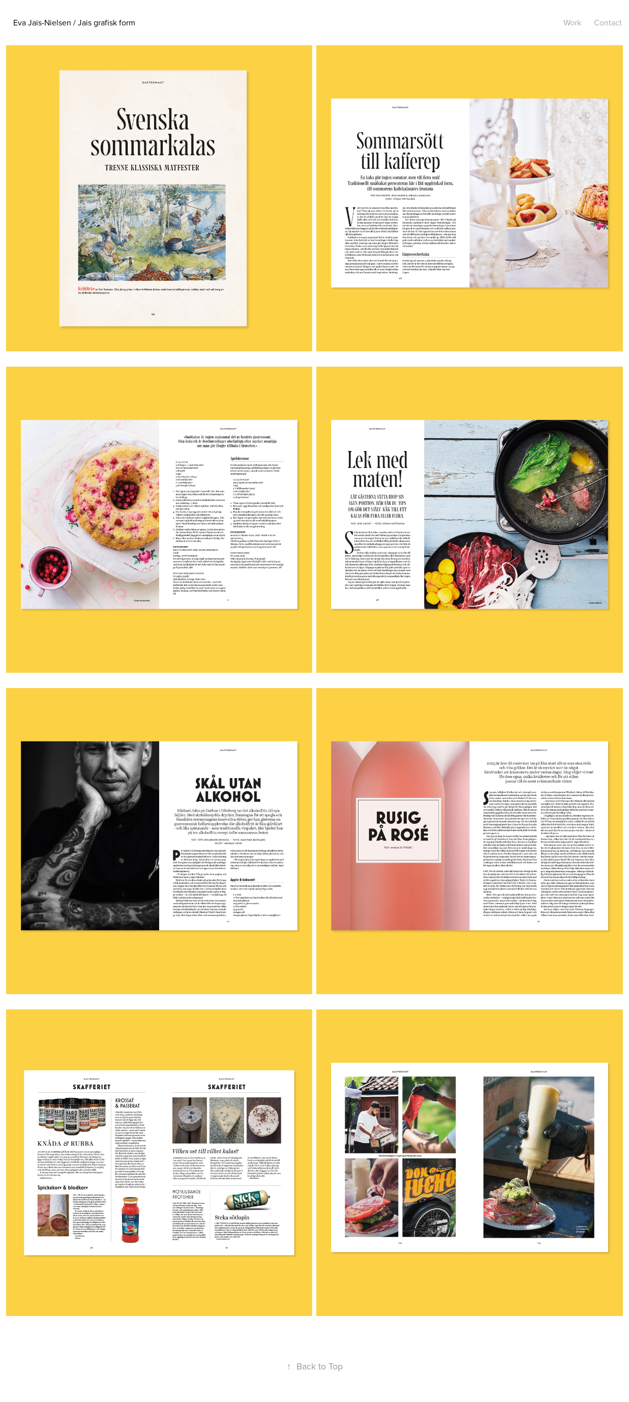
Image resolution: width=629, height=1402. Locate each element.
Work (572, 22)
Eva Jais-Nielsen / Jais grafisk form (74, 22)
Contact (608, 22)
